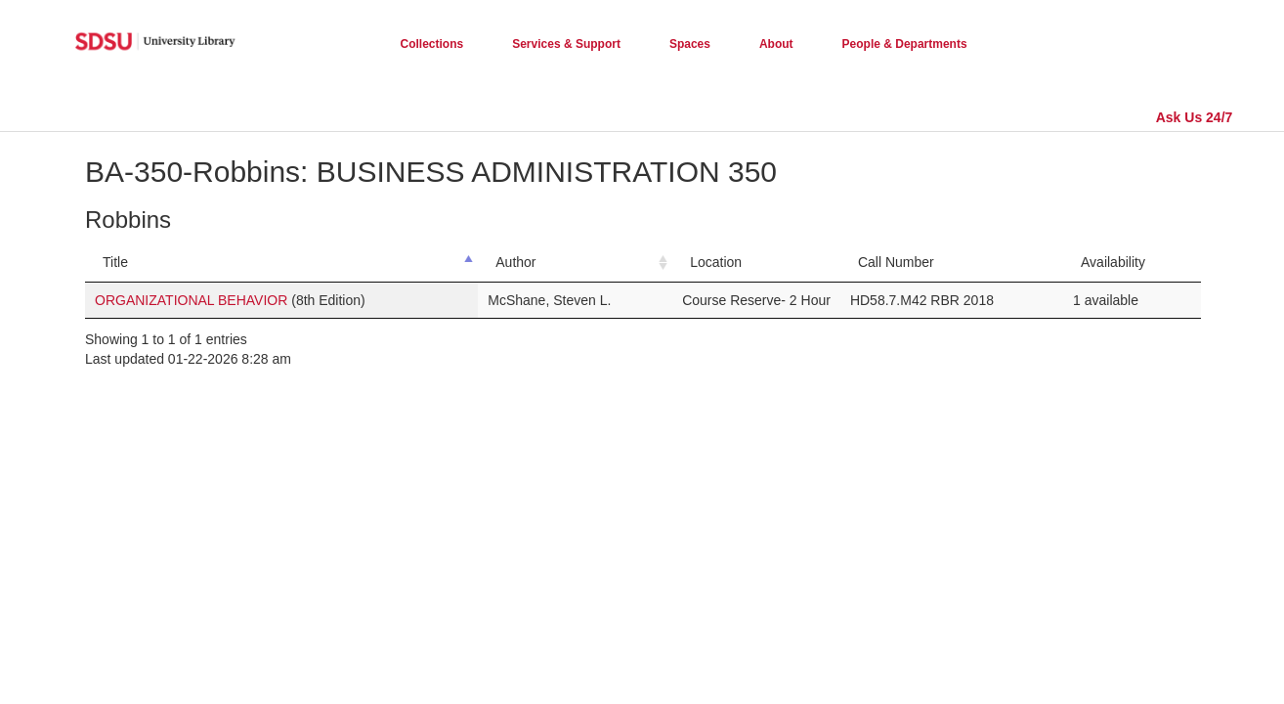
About (776, 44)
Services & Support (566, 44)
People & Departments (904, 44)
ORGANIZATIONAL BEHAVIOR (191, 300)
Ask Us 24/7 (1194, 117)
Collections (432, 44)
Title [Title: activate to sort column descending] (115, 262)
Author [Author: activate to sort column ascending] (515, 262)
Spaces (689, 44)
